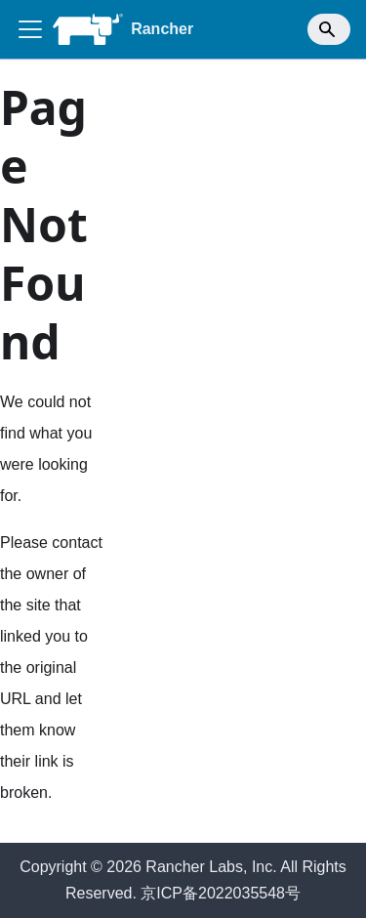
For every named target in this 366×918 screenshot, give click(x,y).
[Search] (328, 29)
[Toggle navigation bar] (30, 29)
